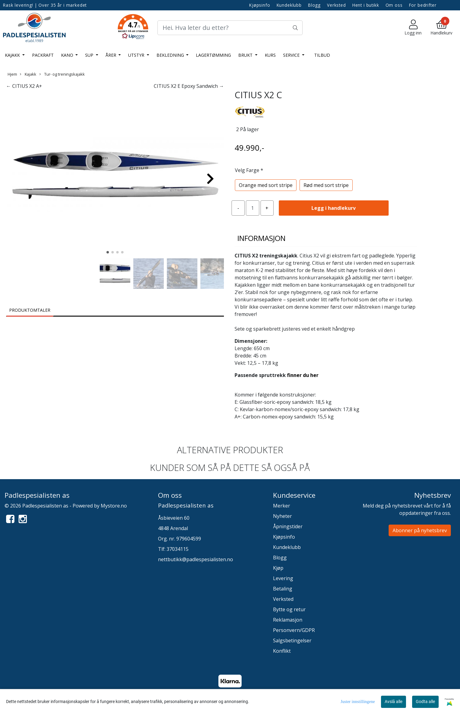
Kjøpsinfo (259, 5)
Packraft (43, 55)
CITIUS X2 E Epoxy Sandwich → (189, 86)
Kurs (270, 55)
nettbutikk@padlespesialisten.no (195, 559)
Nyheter (282, 516)
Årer (111, 55)
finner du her (302, 375)
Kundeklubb (289, 5)
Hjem (12, 74)
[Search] (230, 27)
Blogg (314, 5)
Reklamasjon (287, 619)
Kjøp (278, 568)
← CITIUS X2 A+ (24, 86)
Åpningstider (288, 526)
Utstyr (137, 55)
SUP (90, 55)
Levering (283, 578)
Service (292, 55)
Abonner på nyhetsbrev (420, 530)
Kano (67, 55)
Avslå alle (393, 701)
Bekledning (170, 55)
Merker (281, 505)
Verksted (336, 5)
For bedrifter (423, 5)
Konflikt (282, 651)
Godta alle (425, 701)
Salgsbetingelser (292, 640)
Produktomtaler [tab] (29, 310)
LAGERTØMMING (213, 55)
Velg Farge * (249, 170)
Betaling (282, 588)
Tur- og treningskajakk (62, 74)
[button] (133, 28)
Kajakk (13, 55)
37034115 (178, 549)
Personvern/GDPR (294, 630)
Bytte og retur (289, 609)
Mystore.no (114, 505)
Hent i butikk (365, 5)
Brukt (246, 55)
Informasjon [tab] (261, 238)
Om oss (394, 5)
